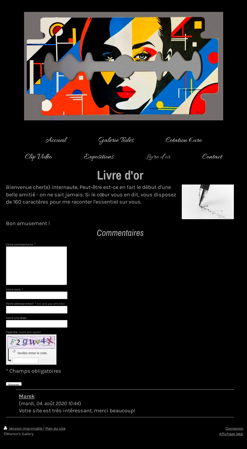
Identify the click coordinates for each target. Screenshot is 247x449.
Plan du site (55, 428)
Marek (27, 396)
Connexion (234, 428)
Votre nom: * (14, 289)
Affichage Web (231, 434)
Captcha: (23, 332)
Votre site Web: (16, 318)
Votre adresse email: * (35, 303)
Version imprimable (23, 428)
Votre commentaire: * (20, 244)
